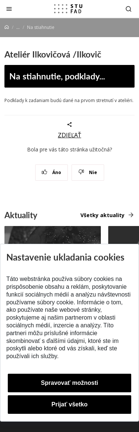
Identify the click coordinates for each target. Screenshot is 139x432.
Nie (87, 172)
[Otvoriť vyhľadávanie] (128, 8)
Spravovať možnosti (69, 383)
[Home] (6, 27)
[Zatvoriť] (9, 8)
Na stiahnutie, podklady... (57, 76)
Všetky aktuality (102, 215)
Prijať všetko (70, 404)
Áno (51, 172)
